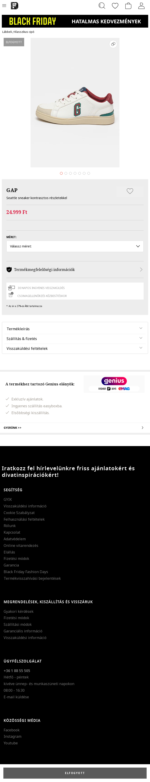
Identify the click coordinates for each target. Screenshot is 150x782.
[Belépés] (142, 5)
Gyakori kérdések (19, 611)
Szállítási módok (18, 624)
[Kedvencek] (115, 5)
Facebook (12, 730)
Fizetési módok (16, 558)
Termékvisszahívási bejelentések (32, 578)
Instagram (12, 736)
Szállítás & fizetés (22, 338)
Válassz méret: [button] (75, 246)
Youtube (11, 743)
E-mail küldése (16, 696)
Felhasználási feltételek (24, 519)
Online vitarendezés (21, 545)
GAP (12, 190)
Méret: (11, 237)
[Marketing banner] (75, 19)
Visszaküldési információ (25, 506)
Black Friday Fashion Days (26, 571)
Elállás (9, 552)
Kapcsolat (12, 532)
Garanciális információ (23, 631)
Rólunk (10, 525)
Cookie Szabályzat (19, 512)
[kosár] (128, 5)
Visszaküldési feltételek (27, 348)
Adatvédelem (15, 538)
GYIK (8, 499)
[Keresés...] (102, 5)
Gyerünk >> (75, 427)
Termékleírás (18, 328)
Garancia (11, 565)
